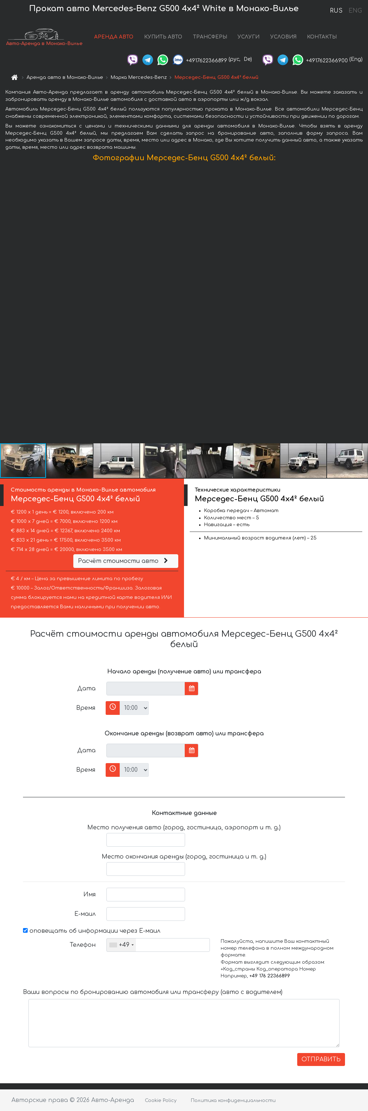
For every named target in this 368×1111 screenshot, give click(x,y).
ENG (355, 11)
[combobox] (121, 944)
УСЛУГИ (248, 37)
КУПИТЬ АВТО (163, 37)
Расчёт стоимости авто (124, 561)
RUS (336, 11)
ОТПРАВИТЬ (321, 1059)
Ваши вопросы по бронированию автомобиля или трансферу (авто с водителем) (152, 992)
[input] (145, 688)
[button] (361, 304)
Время (85, 708)
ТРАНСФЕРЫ (210, 37)
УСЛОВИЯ (283, 37)
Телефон (83, 945)
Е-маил (85, 914)
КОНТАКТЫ (322, 37)
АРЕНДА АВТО (113, 37)
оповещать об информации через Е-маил (91, 931)
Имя (89, 894)
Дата (86, 688)
